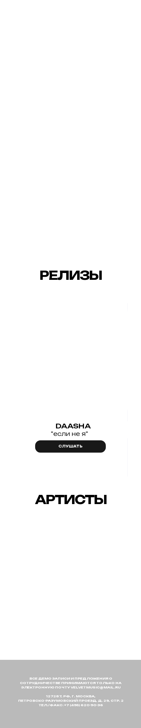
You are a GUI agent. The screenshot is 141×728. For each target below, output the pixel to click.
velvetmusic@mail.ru (96, 687)
